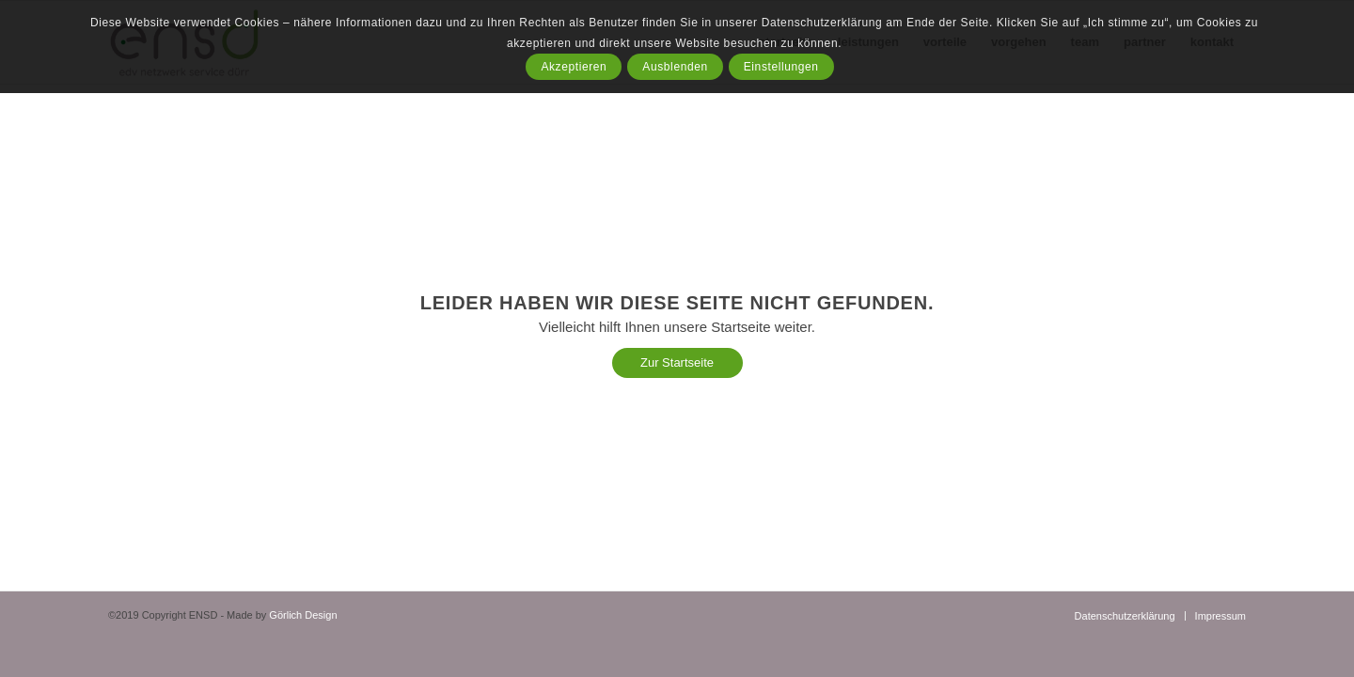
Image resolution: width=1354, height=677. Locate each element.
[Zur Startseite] (677, 363)
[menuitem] (1125, 616)
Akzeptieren (573, 66)
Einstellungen (781, 66)
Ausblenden (674, 66)
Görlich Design (303, 615)
